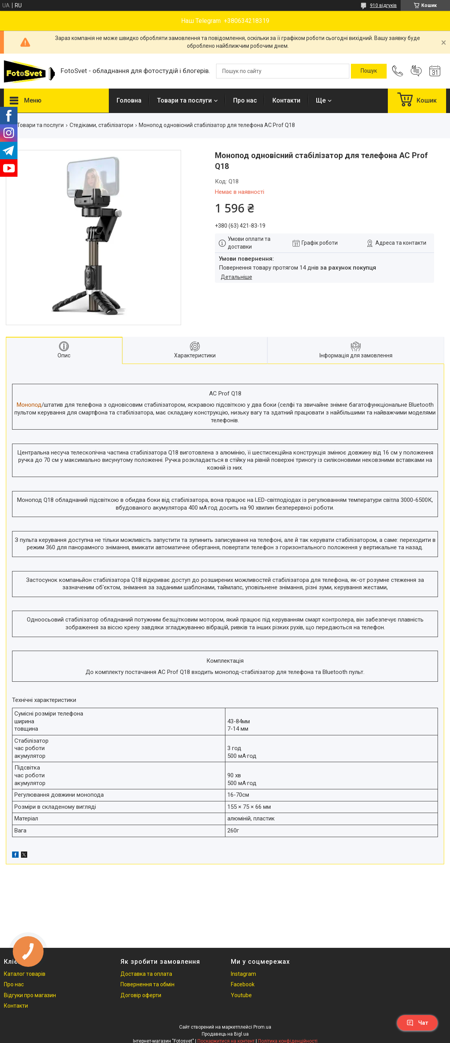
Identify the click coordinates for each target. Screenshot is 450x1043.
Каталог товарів (24, 974)
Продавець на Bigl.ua (225, 1034)
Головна (129, 100)
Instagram (243, 974)
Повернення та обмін (147, 984)
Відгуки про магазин (30, 995)
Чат (417, 1022)
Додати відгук (416, 71)
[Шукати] (369, 71)
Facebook (243, 984)
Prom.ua (262, 1027)
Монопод (29, 404)
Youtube (241, 995)
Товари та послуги (184, 100)
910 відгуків (383, 5)
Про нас (245, 100)
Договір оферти (140, 995)
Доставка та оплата (146, 974)
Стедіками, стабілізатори (101, 125)
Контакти (286, 100)
